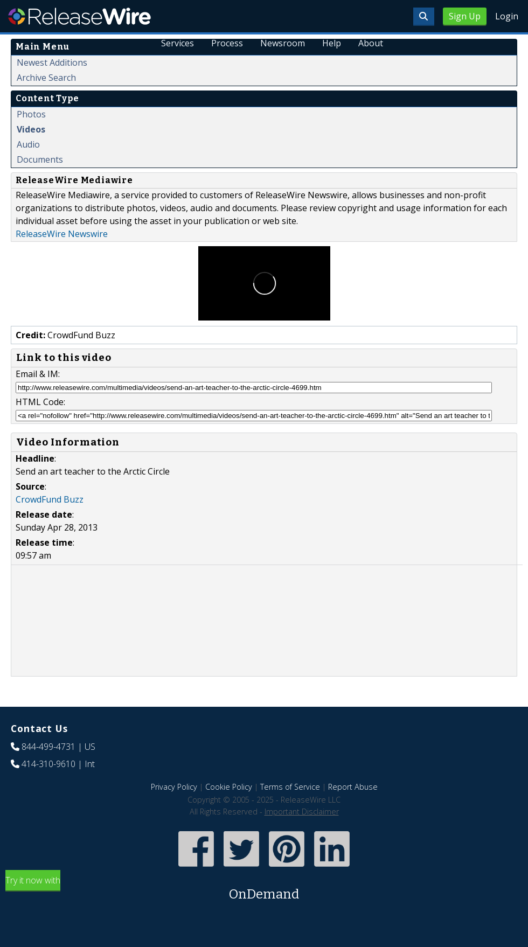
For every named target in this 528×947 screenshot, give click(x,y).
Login (506, 16)
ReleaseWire (79, 16)
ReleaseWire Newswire (62, 234)
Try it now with (264, 889)
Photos (31, 114)
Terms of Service (290, 787)
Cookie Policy (228, 787)
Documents (40, 159)
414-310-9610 (48, 764)
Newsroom (282, 43)
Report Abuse (353, 787)
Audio (28, 144)
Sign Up (465, 16)
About (370, 43)
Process (228, 43)
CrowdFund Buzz (50, 499)
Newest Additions (52, 62)
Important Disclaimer (302, 811)
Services (178, 43)
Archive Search (46, 77)
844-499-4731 (48, 747)
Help (331, 43)
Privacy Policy (174, 787)
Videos (31, 129)
